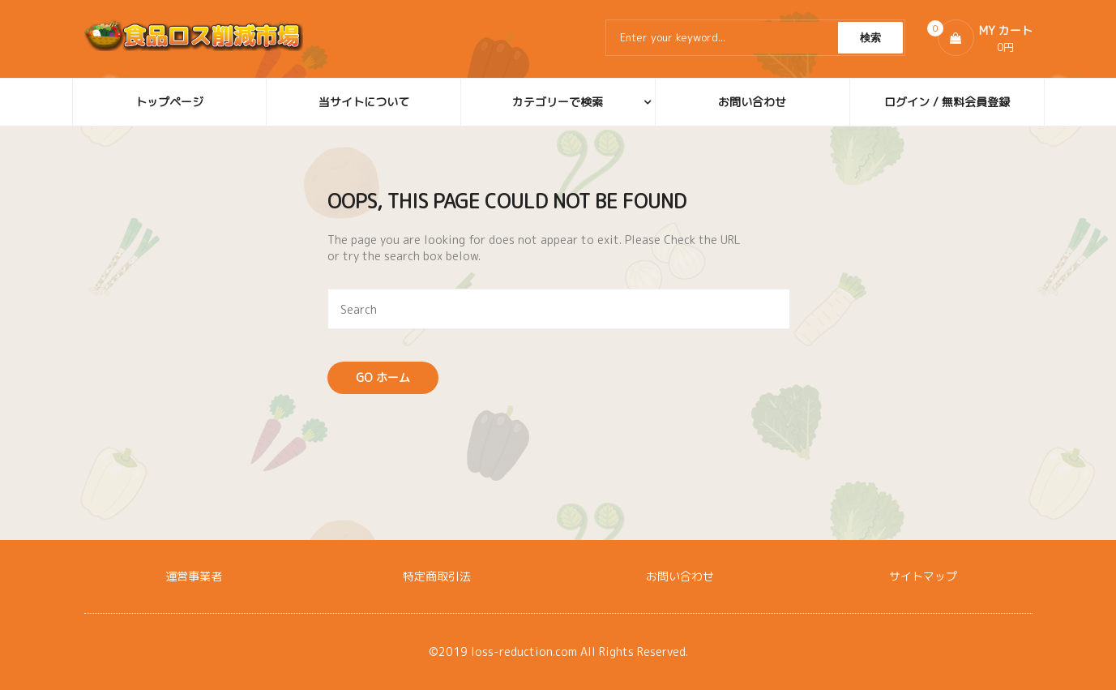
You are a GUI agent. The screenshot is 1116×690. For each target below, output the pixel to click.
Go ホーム (383, 377)
